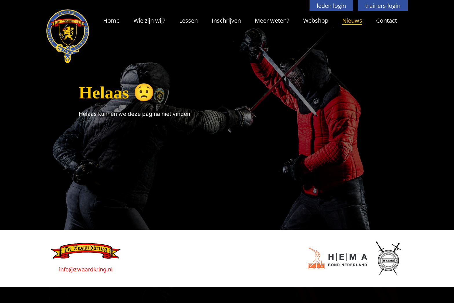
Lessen (188, 20)
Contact (386, 20)
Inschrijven (226, 20)
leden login (331, 5)
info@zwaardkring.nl (86, 269)
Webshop (315, 20)
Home (111, 20)
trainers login (382, 5)
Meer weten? (272, 20)
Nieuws (352, 20)
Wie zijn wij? (149, 20)
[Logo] (337, 258)
